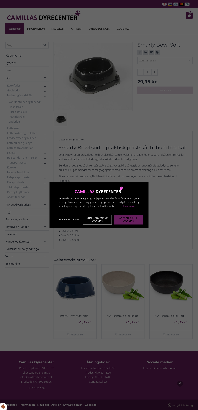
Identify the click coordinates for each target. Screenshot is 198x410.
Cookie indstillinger (69, 219)
